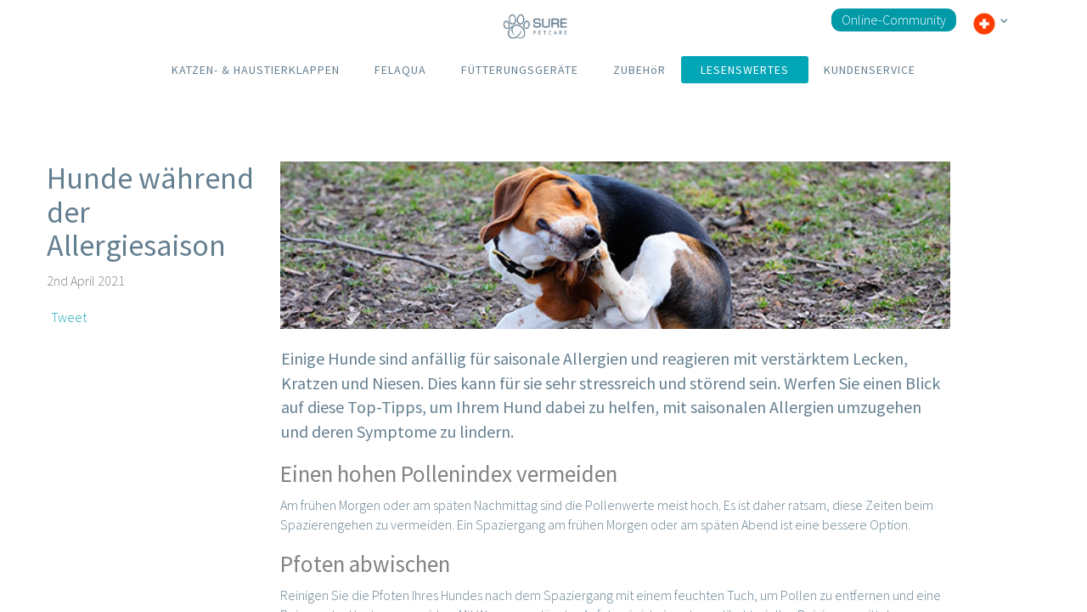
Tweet (69, 317)
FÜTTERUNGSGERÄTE (519, 69)
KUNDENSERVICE (869, 69)
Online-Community (894, 19)
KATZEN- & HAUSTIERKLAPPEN (256, 69)
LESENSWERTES (745, 69)
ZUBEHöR (639, 69)
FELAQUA (400, 69)
